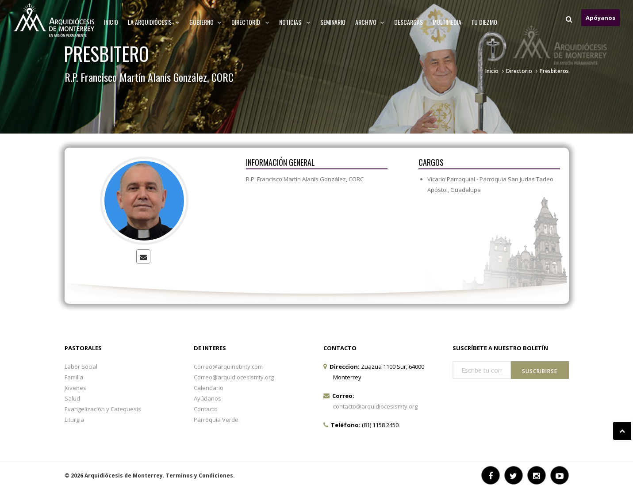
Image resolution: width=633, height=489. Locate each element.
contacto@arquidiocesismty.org (375, 406)
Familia (74, 377)
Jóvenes (75, 388)
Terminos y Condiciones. (200, 475)
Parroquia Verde (216, 420)
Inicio (111, 22)
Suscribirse (539, 371)
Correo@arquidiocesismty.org (234, 377)
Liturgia (74, 420)
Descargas (408, 22)
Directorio (250, 22)
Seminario (332, 22)
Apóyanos (600, 18)
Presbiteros (554, 71)
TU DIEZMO (484, 22)
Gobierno (205, 22)
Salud (72, 398)
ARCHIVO (369, 22)
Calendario (208, 388)
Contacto (206, 409)
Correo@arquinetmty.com (228, 367)
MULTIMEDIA (447, 22)
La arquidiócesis (154, 22)
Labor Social (81, 367)
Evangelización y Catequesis (103, 409)
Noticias (295, 22)
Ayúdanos (207, 398)
